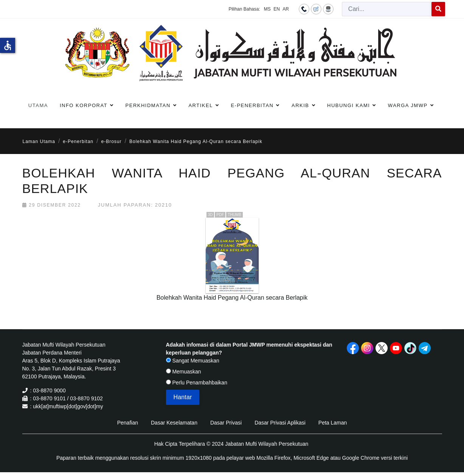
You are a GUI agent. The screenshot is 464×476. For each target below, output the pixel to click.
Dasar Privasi (226, 423)
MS (267, 9)
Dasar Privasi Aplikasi (280, 423)
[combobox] (387, 9)
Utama (38, 105)
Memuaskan (183, 372)
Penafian (127, 423)
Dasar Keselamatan (174, 423)
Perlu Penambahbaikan (196, 383)
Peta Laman (332, 423)
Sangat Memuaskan (192, 361)
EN (276, 9)
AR (285, 9)
